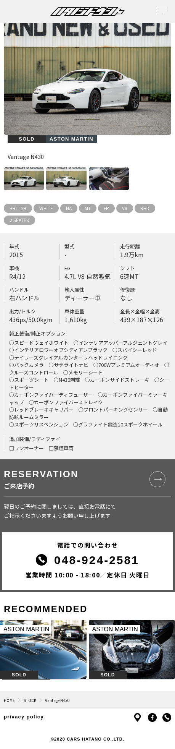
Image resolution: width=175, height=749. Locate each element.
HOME (9, 700)
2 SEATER (19, 220)
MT (88, 208)
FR (106, 208)
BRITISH (18, 208)
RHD (144, 208)
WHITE (46, 208)
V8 (124, 208)
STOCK (30, 700)
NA (69, 208)
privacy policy (24, 717)
